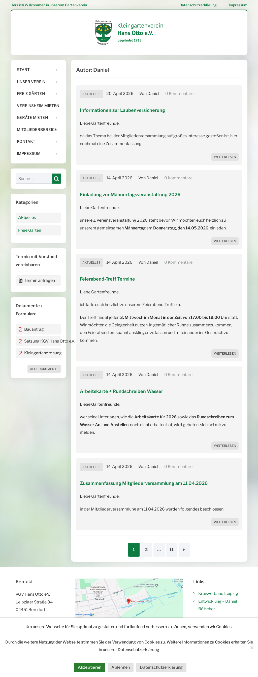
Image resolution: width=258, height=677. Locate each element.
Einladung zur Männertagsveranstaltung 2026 (130, 194)
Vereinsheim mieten (38, 106)
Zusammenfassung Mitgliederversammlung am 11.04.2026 (144, 483)
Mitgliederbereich (37, 129)
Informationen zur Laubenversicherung (122, 110)
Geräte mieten (32, 117)
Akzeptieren (90, 667)
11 (172, 549)
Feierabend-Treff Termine (107, 279)
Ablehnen (120, 667)
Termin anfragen (36, 280)
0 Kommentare (179, 93)
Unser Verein (31, 82)
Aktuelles (91, 94)
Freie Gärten (31, 93)
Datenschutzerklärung (198, 5)
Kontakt (26, 141)
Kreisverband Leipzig (218, 593)
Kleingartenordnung (39, 353)
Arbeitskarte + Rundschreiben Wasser (121, 391)
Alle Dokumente (44, 369)
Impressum (238, 5)
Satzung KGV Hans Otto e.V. (39, 341)
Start (23, 69)
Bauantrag (31, 329)
